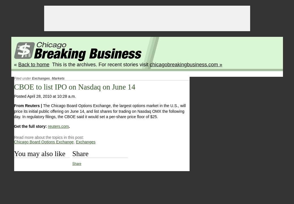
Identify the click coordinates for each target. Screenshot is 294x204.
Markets (58, 78)
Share (76, 164)
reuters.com (58, 126)
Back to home (34, 64)
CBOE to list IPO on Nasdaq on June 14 (74, 87)
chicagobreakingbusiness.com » (186, 64)
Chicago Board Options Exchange (44, 142)
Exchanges (41, 78)
